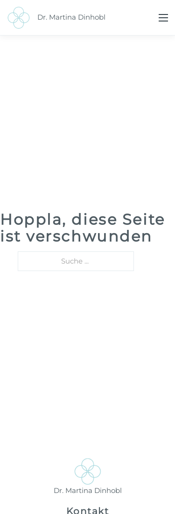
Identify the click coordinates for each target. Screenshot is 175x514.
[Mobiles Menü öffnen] (163, 17)
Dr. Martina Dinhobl (71, 17)
